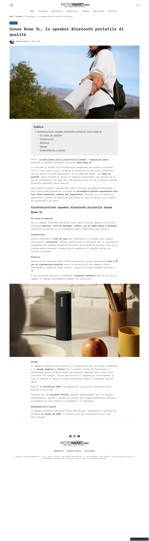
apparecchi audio (99, 159)
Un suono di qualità (51, 135)
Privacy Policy (74, 451)
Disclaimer (90, 451)
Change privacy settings (139, 539)
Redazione (58, 451)
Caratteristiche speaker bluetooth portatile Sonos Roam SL (69, 131)
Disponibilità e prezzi (52, 150)
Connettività (47, 139)
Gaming (85, 11)
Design (43, 146)
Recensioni (72, 11)
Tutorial (112, 11)
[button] (138, 5)
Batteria (44, 142)
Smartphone (57, 11)
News (32, 11)
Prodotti (42, 11)
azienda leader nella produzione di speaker (63, 159)
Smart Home (98, 11)
